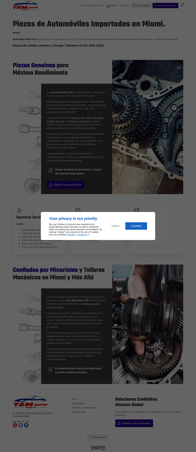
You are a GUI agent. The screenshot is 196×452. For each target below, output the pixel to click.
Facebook (82, 234)
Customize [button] (115, 226)
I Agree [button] (136, 226)
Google (70, 234)
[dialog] (98, 226)
